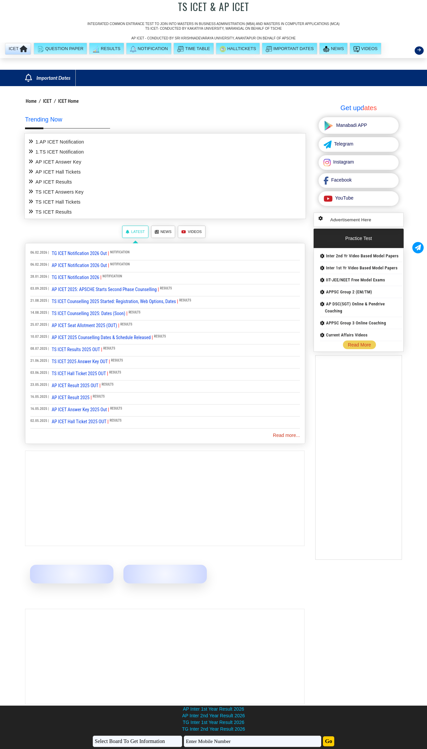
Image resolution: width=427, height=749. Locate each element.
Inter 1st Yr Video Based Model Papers (361, 267)
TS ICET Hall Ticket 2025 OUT (79, 373)
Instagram (343, 162)
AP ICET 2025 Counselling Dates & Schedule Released (101, 337)
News (163, 232)
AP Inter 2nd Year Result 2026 (213, 715)
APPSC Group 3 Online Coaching (356, 322)
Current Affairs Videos (347, 334)
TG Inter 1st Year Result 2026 (213, 722)
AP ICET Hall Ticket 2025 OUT (79, 421)
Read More (359, 344)
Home (31, 101)
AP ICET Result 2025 (70, 397)
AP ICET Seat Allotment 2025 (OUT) (84, 325)
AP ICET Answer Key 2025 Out (79, 409)
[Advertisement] (165, 498)
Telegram (343, 144)
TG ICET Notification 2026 (75, 277)
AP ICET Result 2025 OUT (75, 385)
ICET (47, 101)
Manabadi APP (351, 125)
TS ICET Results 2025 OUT (76, 349)
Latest (135, 232)
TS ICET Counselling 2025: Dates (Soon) (88, 313)
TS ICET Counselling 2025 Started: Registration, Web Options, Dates (114, 301)
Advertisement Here (350, 219)
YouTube (344, 198)
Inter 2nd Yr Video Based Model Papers (362, 255)
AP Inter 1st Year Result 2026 (213, 709)
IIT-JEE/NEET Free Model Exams (355, 279)
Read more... (286, 435)
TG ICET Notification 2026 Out (79, 253)
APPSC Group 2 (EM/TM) (349, 291)
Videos (191, 232)
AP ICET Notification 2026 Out (79, 265)
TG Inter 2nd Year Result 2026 (213, 729)
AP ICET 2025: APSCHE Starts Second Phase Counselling (104, 289)
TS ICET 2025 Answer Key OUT (80, 361)
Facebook (341, 180)
